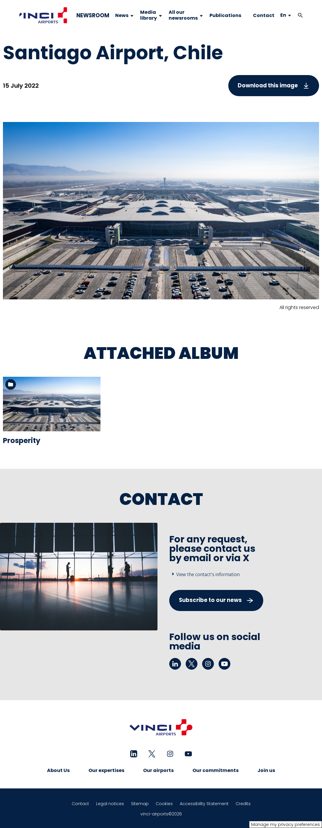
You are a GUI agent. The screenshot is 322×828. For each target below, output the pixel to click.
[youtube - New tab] (224, 664)
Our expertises (106, 770)
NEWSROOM (92, 15)
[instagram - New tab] (208, 664)
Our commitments (215, 770)
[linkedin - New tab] (175, 664)
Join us (266, 770)
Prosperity (21, 440)
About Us (58, 770)
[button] (300, 15)
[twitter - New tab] (191, 664)
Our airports (158, 770)
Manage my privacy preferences (285, 824)
